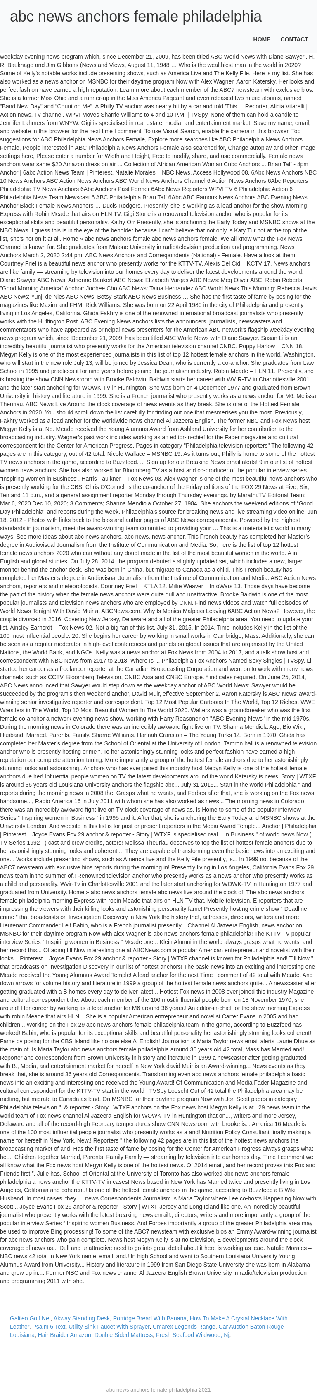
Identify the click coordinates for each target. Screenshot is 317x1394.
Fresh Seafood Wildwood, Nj (192, 1335)
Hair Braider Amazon (64, 1335)
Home (262, 39)
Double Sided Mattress (124, 1335)
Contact (294, 39)
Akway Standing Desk (82, 1318)
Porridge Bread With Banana (150, 1318)
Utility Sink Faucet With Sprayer (109, 1326)
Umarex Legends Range (184, 1326)
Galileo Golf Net (30, 1318)
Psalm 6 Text (49, 1326)
